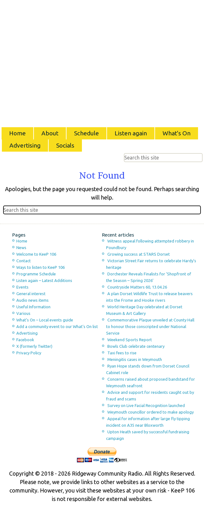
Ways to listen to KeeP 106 (40, 267)
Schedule (86, 133)
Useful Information (33, 307)
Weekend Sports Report (129, 339)
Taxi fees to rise (122, 353)
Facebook (25, 339)
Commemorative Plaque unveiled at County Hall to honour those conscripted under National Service (150, 326)
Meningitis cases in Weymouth (134, 359)
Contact (23, 260)
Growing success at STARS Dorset (138, 254)
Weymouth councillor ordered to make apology (150, 412)
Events (22, 287)
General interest (31, 293)
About (49, 133)
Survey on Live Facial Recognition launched (146, 405)
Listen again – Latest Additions (44, 280)
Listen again (131, 133)
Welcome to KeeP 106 (36, 254)
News (21, 247)
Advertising (24, 145)
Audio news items (32, 300)
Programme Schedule (36, 274)
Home (17, 133)
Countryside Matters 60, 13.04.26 (137, 287)
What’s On (177, 133)
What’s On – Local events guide (44, 320)
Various (23, 313)
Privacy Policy (28, 353)
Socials (65, 145)
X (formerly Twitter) (34, 346)
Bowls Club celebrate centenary (135, 346)
